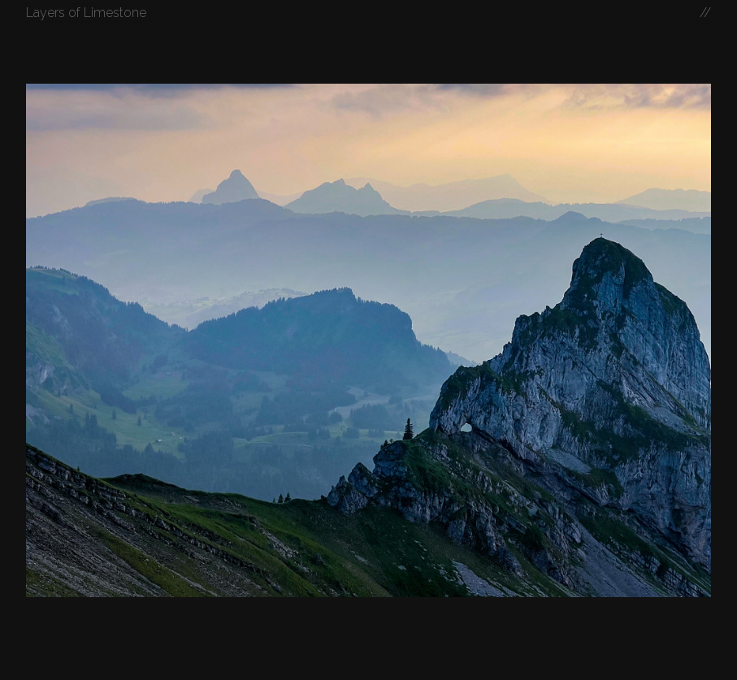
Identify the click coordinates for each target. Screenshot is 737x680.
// (705, 12)
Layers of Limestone (86, 12)
